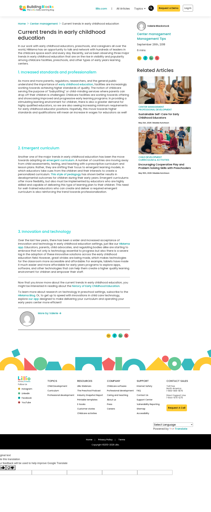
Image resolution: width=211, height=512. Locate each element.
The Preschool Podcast (89, 390)
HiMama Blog (26, 295)
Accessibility (143, 413)
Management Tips (151, 39)
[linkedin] (24, 393)
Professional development (155, 109)
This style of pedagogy (66, 174)
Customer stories (86, 408)
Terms (121, 439)
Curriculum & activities (153, 160)
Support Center (145, 399)
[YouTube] (24, 402)
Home (89, 439)
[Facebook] (25, 398)
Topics (140, 8)
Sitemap (141, 408)
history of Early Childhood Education (96, 286)
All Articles (123, 8)
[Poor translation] (10, 467)
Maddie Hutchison (161, 123)
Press (109, 404)
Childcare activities (87, 413)
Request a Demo (168, 8)
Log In (187, 8)
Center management (154, 34)
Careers (111, 408)
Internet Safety (144, 386)
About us (111, 399)
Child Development (57, 386)
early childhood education (76, 84)
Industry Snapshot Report (90, 395)
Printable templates (87, 399)
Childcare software (116, 386)
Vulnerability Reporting (148, 404)
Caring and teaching (117, 395)
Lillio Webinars (84, 386)
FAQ (139, 390)
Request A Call (176, 407)
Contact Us (142, 395)
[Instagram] (25, 389)
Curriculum (53, 390)
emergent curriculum (60, 160)
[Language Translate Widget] (173, 424)
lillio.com (101, 8)
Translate (178, 429)
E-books (81, 404)
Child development (150, 157)
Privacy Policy (105, 439)
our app (33, 299)
